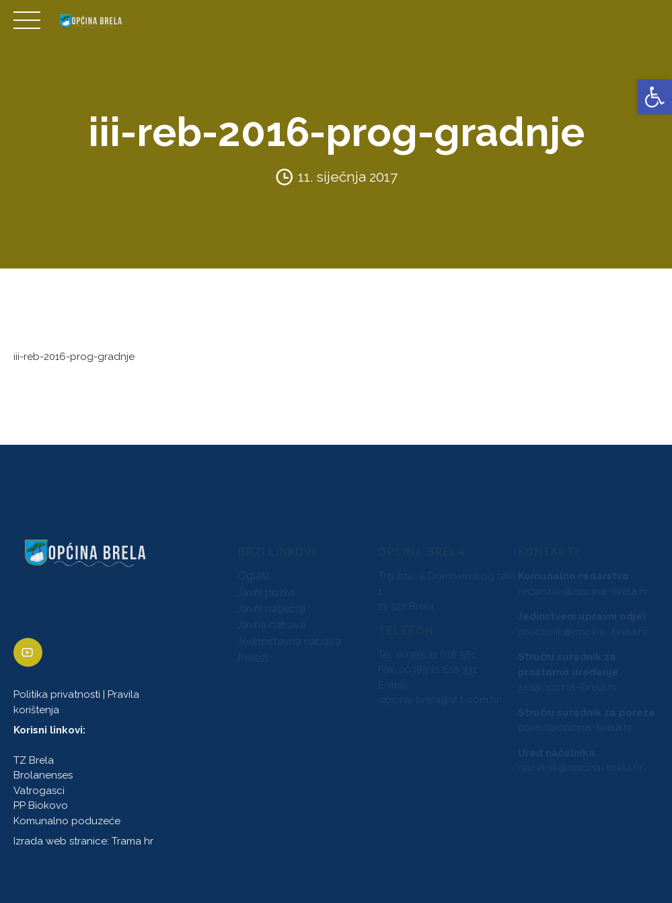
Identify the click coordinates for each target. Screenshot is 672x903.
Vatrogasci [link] (39, 791)
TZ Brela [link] (33, 760)
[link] (654, 96)
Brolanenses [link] (43, 776)
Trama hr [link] (132, 841)
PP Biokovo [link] (40, 806)
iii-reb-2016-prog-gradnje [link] (74, 357)
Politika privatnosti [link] (56, 695)
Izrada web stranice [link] (60, 841)
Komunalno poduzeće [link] (66, 821)
